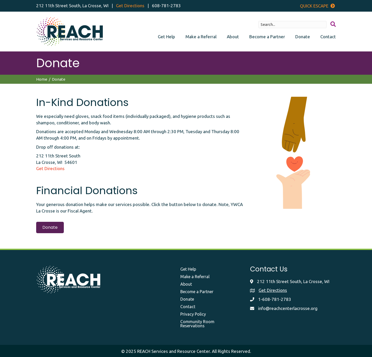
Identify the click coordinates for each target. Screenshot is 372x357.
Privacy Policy (193, 314)
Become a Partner (267, 36)
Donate (302, 36)
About (233, 36)
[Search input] (292, 24)
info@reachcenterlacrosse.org (287, 308)
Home (41, 79)
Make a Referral (200, 36)
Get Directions (130, 5)
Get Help (166, 36)
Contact (328, 36)
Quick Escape (317, 5)
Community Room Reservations (197, 323)
